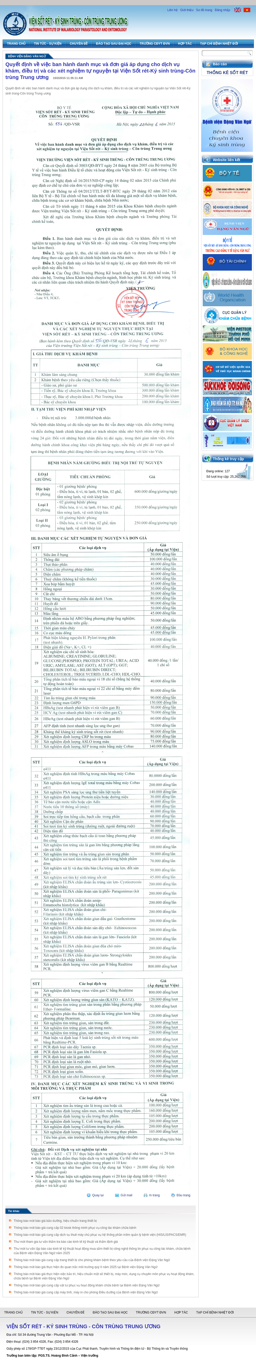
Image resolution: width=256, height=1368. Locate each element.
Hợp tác (185, 43)
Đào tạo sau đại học (113, 43)
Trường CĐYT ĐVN (155, 43)
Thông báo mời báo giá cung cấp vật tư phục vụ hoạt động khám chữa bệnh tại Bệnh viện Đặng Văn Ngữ (87, 1285)
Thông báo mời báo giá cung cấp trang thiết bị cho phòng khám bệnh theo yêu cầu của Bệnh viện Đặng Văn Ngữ (92, 1260)
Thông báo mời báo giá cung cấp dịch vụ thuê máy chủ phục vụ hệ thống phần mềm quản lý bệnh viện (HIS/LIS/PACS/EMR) (100, 1235)
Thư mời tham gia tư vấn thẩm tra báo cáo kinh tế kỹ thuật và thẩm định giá (66, 1242)
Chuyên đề (79, 43)
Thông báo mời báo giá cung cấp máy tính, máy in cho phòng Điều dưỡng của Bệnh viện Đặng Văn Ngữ (86, 1292)
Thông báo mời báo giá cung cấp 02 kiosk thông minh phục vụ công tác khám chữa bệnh (75, 1228)
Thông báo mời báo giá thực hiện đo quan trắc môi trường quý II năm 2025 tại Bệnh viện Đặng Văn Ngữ (85, 1267)
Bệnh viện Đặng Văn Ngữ (27, 56)
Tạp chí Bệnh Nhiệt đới (219, 43)
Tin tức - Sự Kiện (47, 43)
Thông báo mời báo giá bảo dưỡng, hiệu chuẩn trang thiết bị (55, 1221)
